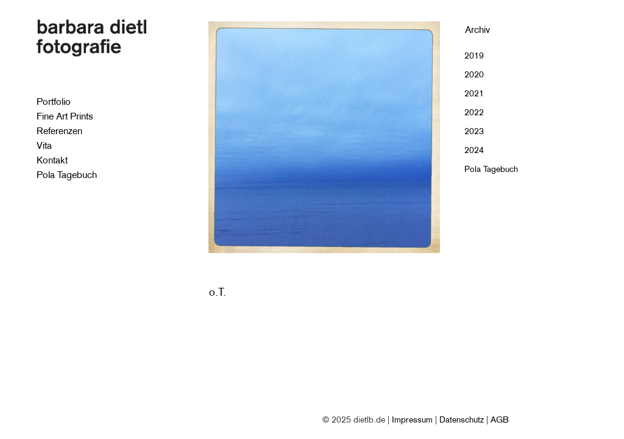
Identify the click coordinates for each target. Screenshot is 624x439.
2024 (474, 150)
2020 (474, 74)
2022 (474, 112)
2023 (474, 131)
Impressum (412, 419)
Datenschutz (461, 419)
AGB (500, 419)
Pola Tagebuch (491, 168)
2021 (474, 93)
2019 (474, 55)
